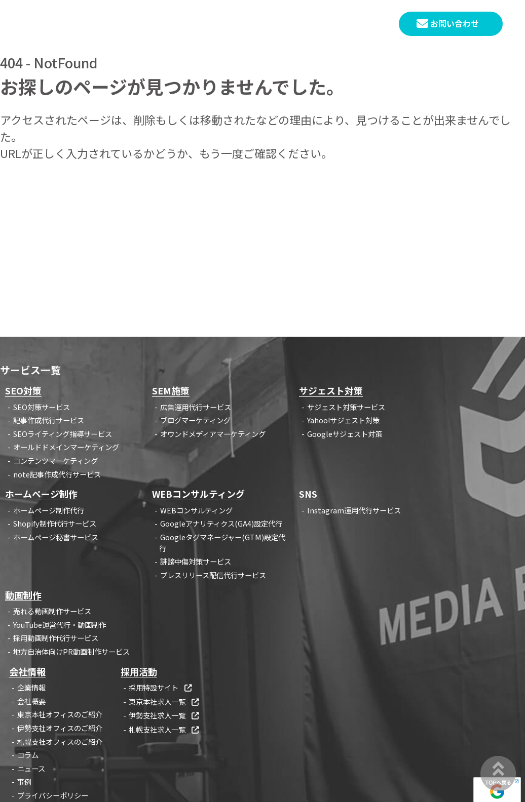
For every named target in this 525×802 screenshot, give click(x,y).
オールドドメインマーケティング (66, 447)
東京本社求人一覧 (164, 701)
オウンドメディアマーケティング (213, 433)
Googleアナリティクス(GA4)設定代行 (221, 523)
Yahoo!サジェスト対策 (343, 420)
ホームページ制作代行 (48, 510)
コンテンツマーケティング (55, 460)
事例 (24, 781)
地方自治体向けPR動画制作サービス (71, 651)
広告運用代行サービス (195, 407)
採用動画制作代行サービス (55, 637)
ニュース (31, 768)
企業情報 (31, 687)
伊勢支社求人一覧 (164, 715)
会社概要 (31, 701)
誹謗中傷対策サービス (195, 561)
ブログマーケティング (195, 420)
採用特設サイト (161, 687)
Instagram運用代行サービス (354, 510)
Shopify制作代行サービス (54, 523)
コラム (28, 754)
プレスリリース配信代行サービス (213, 575)
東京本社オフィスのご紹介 (59, 714)
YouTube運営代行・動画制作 (59, 624)
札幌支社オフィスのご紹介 (59, 741)
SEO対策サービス (41, 407)
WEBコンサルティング (196, 510)
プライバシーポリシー (52, 795)
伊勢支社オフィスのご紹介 (59, 728)
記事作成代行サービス (48, 420)
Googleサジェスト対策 (344, 433)
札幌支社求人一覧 (164, 729)
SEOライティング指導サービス (62, 433)
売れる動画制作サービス (52, 611)
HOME (172, 24)
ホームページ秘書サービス (55, 537)
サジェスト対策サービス (346, 407)
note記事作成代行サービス (57, 474)
